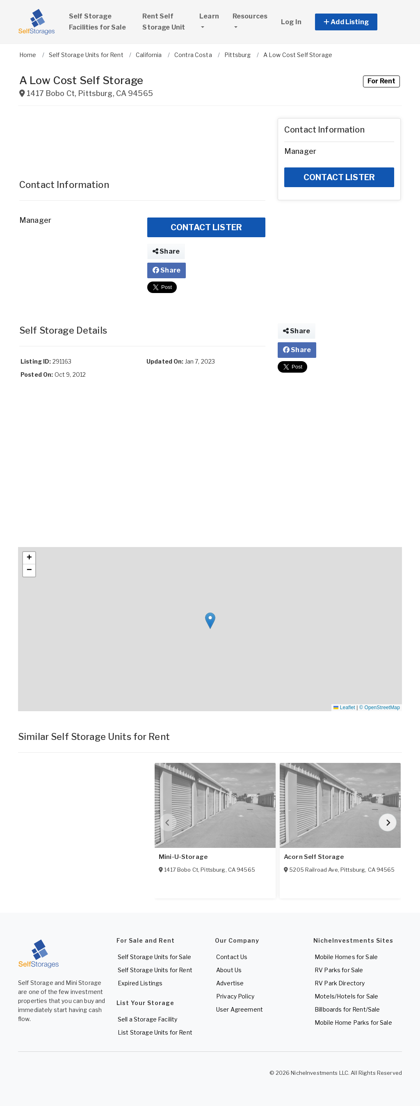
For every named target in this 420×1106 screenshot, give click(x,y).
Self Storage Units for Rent (155, 969)
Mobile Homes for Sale (346, 956)
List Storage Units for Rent (155, 1032)
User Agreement (239, 1009)
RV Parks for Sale (339, 969)
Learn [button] (212, 21)
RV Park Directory (340, 983)
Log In (291, 22)
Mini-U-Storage (183, 857)
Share (166, 251)
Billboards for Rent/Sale (347, 1009)
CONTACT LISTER (206, 227)
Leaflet (344, 707)
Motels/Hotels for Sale (346, 996)
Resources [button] (250, 16)
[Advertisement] (142, 138)
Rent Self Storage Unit (163, 21)
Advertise (230, 983)
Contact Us (231, 956)
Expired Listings (140, 983)
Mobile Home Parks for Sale (353, 1022)
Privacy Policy (235, 996)
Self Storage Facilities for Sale (97, 21)
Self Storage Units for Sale (154, 956)
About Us (229, 969)
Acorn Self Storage (314, 857)
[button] (355, 22)
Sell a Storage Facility (147, 1019)
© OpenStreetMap (379, 707)
